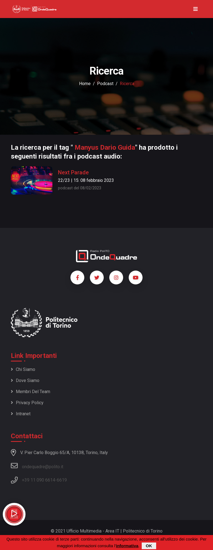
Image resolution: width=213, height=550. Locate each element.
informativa (127, 546)
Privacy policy (27, 402)
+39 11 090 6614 (38, 480)
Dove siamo (25, 380)
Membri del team (30, 391)
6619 (62, 480)
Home (85, 83)
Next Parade (73, 172)
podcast (105, 83)
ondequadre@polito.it (37, 465)
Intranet (21, 413)
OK (149, 546)
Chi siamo (23, 369)
